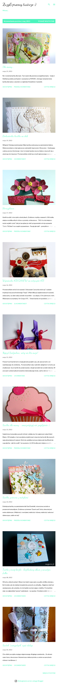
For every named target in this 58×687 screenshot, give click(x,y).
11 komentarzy (20, 303)
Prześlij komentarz (22, 87)
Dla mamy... (8, 66)
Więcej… (48, 10)
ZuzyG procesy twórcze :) (19, 4)
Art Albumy (23, 10)
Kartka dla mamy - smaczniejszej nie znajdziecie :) (26, 425)
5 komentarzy (20, 159)
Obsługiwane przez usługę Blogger (29, 681)
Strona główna (8, 10)
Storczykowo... (9, 208)
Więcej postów (49, 673)
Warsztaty (36, 10)
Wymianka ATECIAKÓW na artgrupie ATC (23, 280)
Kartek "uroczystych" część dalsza (18, 645)
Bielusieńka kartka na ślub (15, 136)
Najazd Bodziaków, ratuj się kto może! (20, 352)
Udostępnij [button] (7, 87)
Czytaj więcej (49, 87)
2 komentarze (20, 596)
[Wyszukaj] (49, 4)
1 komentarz (19, 376)
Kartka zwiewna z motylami (15, 497)
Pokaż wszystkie (46, 21)
